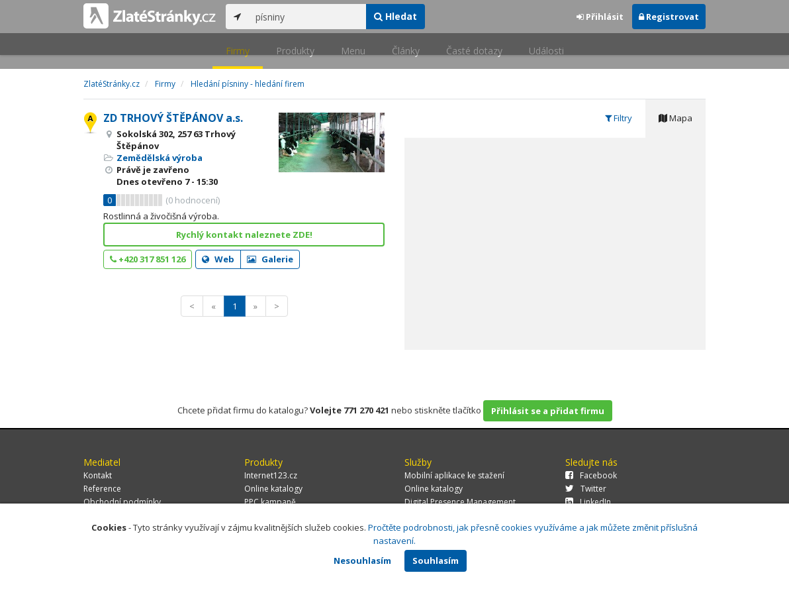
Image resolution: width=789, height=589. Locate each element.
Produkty (295, 50)
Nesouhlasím (362, 560)
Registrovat (669, 17)
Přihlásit (600, 17)
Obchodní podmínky (122, 502)
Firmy (238, 50)
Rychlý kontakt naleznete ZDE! (244, 235)
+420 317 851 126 (147, 259)
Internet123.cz (270, 475)
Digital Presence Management (460, 502)
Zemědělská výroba (159, 158)
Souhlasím (435, 560)
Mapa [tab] (675, 118)
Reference (102, 488)
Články (406, 50)
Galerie (270, 259)
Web (218, 259)
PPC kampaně (270, 502)
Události (546, 50)
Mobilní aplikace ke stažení (454, 475)
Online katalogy (273, 488)
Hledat (395, 16)
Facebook (591, 475)
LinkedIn (588, 502)
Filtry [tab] (618, 118)
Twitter (585, 488)
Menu (353, 50)
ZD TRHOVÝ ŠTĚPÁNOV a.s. (173, 118)
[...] (307, 16)
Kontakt (97, 475)
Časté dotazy (474, 50)
